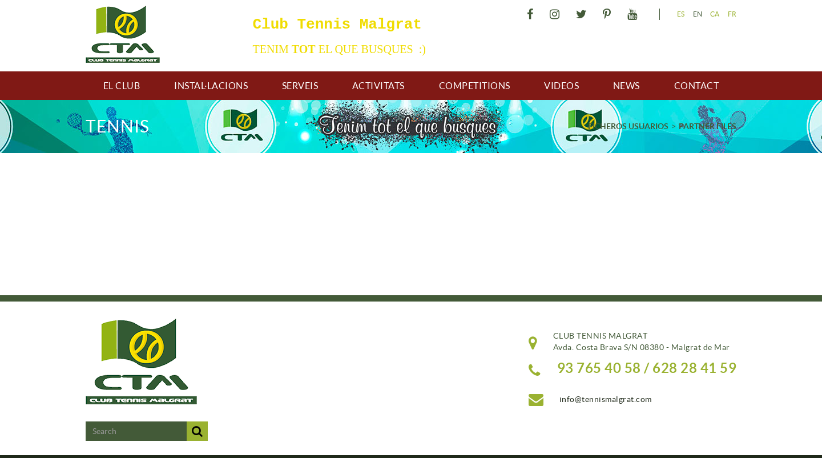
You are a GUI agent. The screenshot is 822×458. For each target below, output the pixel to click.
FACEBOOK (532, 14)
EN (698, 14)
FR (732, 14)
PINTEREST (608, 14)
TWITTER (583, 14)
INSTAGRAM (556, 14)
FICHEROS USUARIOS (628, 126)
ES (681, 14)
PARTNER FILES (707, 126)
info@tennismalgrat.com (605, 399)
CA (715, 14)
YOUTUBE (633, 14)
